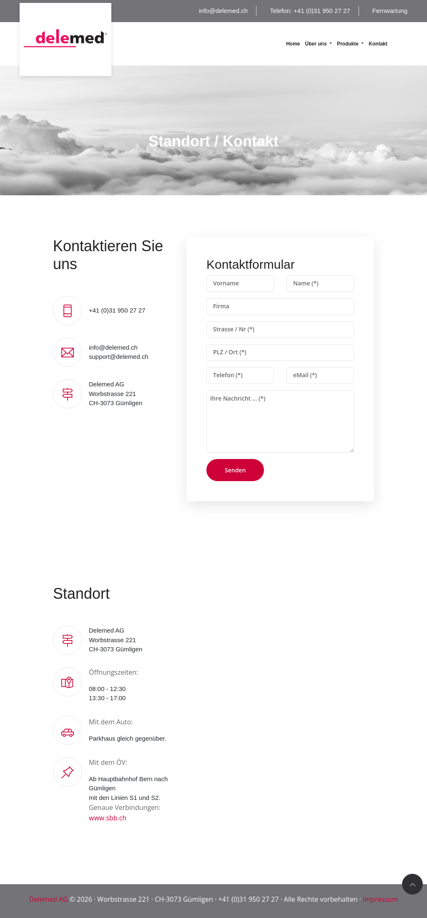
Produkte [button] (348, 44)
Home (293, 44)
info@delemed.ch (223, 10)
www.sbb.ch (107, 817)
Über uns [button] (316, 44)
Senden (235, 470)
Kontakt (378, 44)
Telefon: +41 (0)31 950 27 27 (310, 10)
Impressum (380, 899)
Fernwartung (389, 10)
